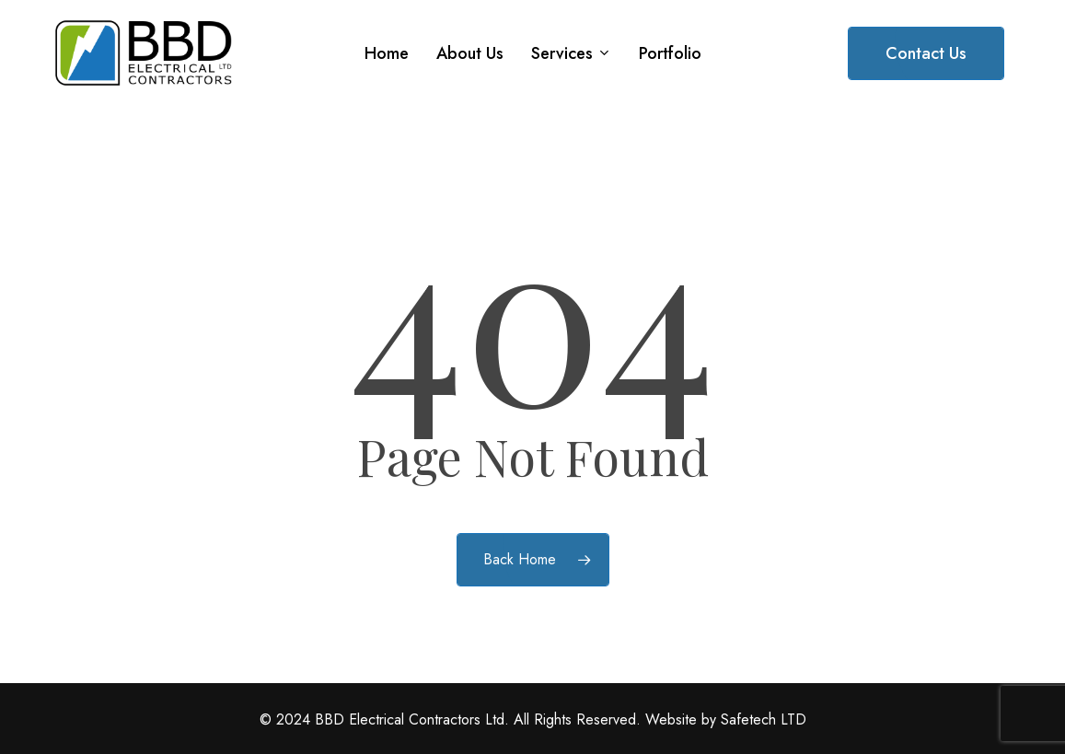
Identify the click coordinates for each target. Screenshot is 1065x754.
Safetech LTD (763, 719)
